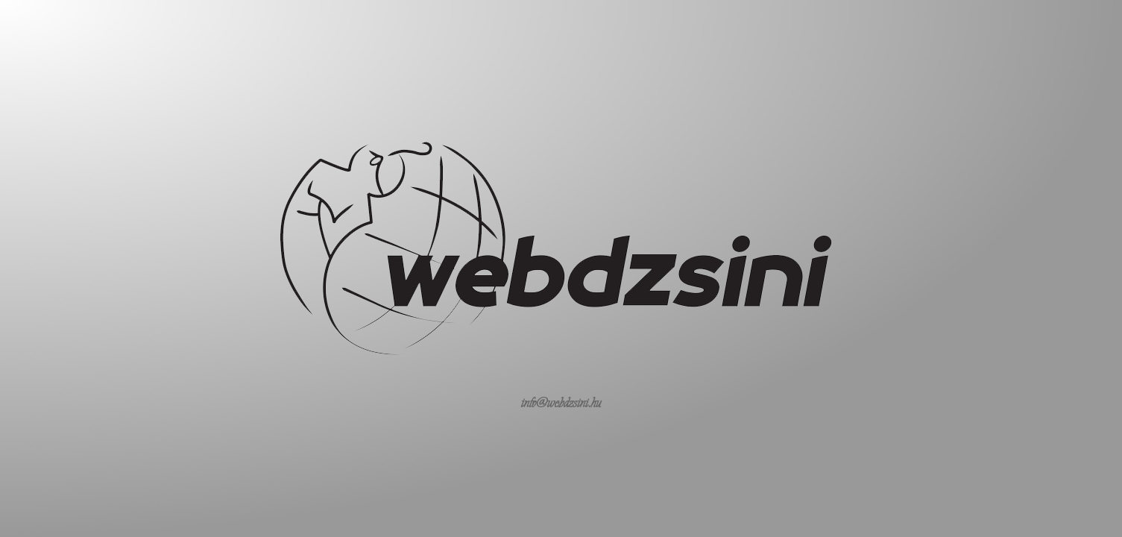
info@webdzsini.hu (561, 402)
